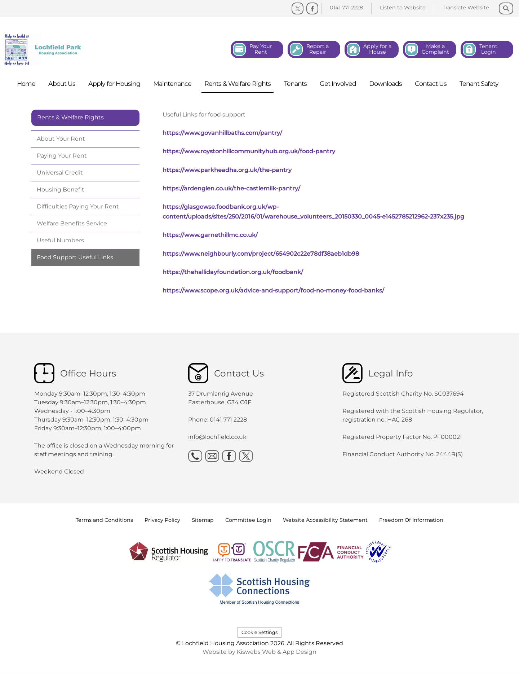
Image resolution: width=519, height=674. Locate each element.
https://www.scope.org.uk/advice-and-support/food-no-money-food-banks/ (273, 290)
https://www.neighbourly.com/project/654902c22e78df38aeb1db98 (261, 253)
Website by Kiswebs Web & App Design (259, 651)
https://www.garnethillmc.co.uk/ (210, 235)
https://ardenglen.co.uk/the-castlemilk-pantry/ (231, 188)
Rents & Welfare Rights (70, 117)
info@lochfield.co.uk (217, 436)
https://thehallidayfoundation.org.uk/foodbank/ (233, 272)
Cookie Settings (259, 632)
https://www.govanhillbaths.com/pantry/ (222, 132)
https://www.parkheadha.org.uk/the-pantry (227, 170)
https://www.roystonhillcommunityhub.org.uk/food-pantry (249, 151)
